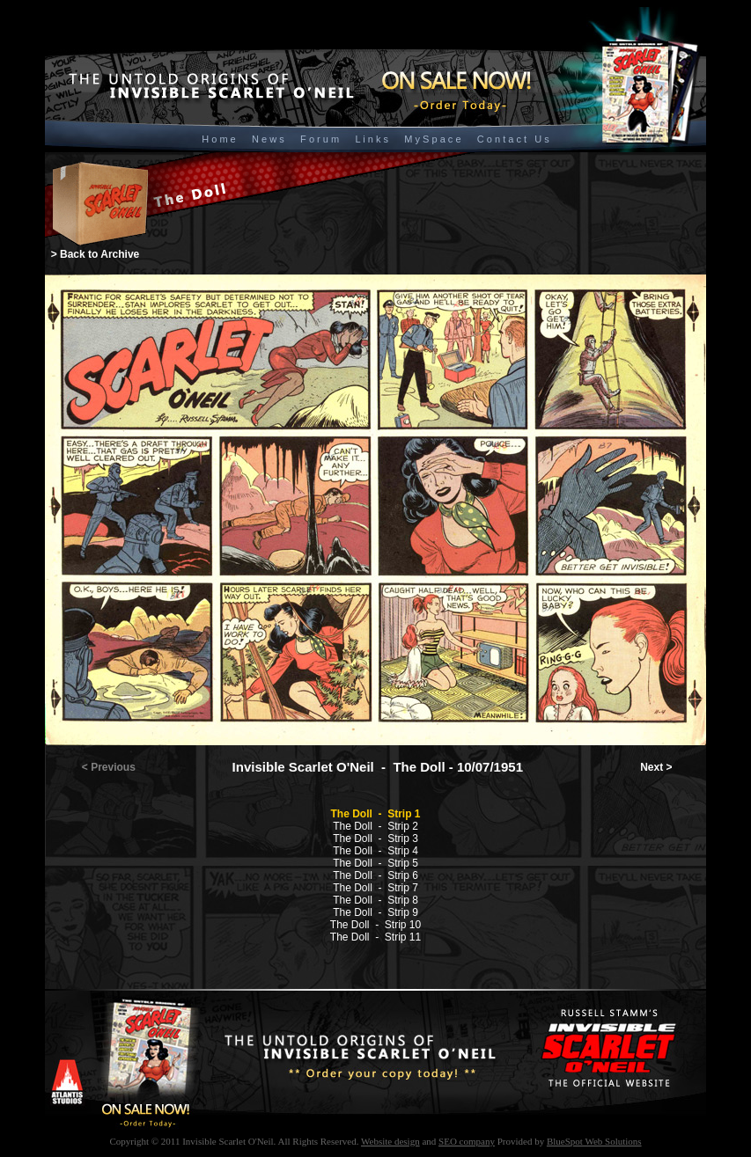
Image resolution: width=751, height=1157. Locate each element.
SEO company (466, 1141)
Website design (390, 1141)
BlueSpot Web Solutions (594, 1141)
